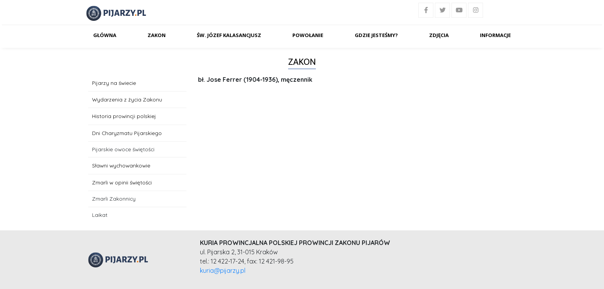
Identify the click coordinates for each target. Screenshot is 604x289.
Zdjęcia (439, 35)
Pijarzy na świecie (114, 82)
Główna (104, 35)
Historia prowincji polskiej (124, 116)
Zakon (157, 35)
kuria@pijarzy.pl (222, 270)
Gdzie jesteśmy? (376, 35)
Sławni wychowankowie (121, 165)
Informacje (495, 35)
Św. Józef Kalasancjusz (229, 35)
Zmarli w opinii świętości (122, 182)
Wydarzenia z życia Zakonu (127, 99)
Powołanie (307, 35)
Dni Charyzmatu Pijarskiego (127, 133)
